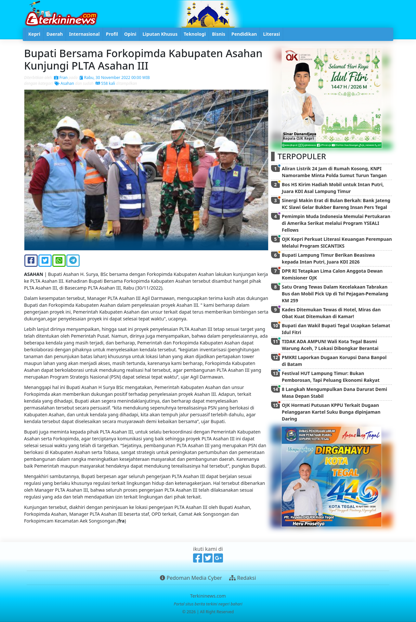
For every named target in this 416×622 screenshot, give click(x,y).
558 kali (105, 83)
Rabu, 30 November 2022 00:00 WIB (115, 77)
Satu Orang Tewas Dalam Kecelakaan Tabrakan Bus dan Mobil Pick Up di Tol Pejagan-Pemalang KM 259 (335, 294)
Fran (61, 77)
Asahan (64, 83)
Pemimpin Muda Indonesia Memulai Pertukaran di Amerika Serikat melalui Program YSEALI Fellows (336, 223)
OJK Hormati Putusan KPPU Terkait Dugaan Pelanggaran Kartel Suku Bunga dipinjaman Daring (331, 412)
